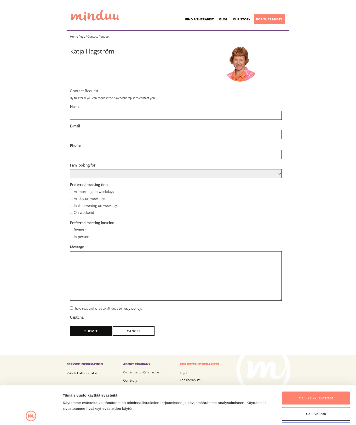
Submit (91, 331)
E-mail (75, 125)
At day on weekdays (90, 198)
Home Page (77, 36)
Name (74, 106)
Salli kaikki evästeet (316, 362)
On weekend (84, 212)
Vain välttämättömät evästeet (316, 393)
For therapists (269, 19)
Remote (80, 229)
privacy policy (130, 308)
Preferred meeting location (92, 222)
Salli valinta (316, 378)
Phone (75, 145)
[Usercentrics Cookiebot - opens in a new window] (31, 415)
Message (77, 246)
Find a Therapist (199, 19)
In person (81, 236)
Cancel (134, 331)
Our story (242, 19)
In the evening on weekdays (96, 205)
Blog (223, 19)
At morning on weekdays (94, 191)
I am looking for (82, 165)
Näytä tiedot (256, 415)
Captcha (76, 317)
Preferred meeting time (89, 184)
